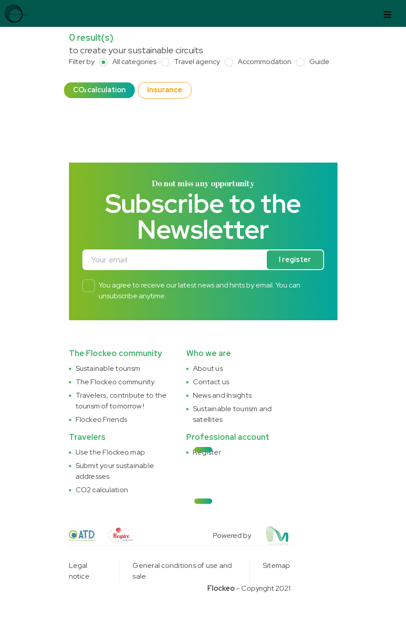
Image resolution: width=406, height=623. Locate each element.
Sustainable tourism (108, 368)
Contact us (211, 382)
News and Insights (222, 395)
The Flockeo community (115, 382)
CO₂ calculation (99, 90)
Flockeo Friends (102, 419)
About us (208, 368)
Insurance (164, 90)
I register (295, 259)
